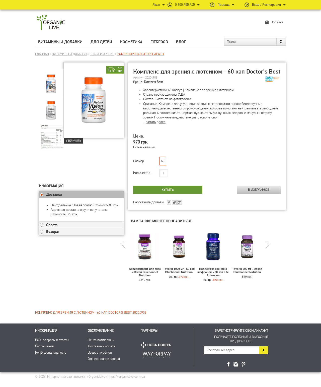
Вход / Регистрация (266, 5)
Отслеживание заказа (104, 359)
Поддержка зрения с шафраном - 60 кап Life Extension (213, 272)
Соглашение (44, 346)
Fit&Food (159, 41)
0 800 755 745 (185, 5)
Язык (156, 5)
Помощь (223, 5)
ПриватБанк (156, 353)
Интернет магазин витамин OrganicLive (50, 23)
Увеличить (73, 140)
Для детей (101, 41)
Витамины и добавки (60, 41)
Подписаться (263, 350)
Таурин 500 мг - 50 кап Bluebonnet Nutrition (247, 270)
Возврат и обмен (100, 352)
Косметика (131, 41)
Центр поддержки (101, 340)
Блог (181, 41)
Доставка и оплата (101, 346)
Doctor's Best (153, 82)
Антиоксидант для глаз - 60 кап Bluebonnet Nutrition (144, 272)
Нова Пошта (156, 345)
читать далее (156, 122)
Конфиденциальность (50, 352)
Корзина (277, 22)
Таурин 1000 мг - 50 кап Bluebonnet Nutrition (179, 270)
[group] (51, 81)
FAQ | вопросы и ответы (52, 340)
